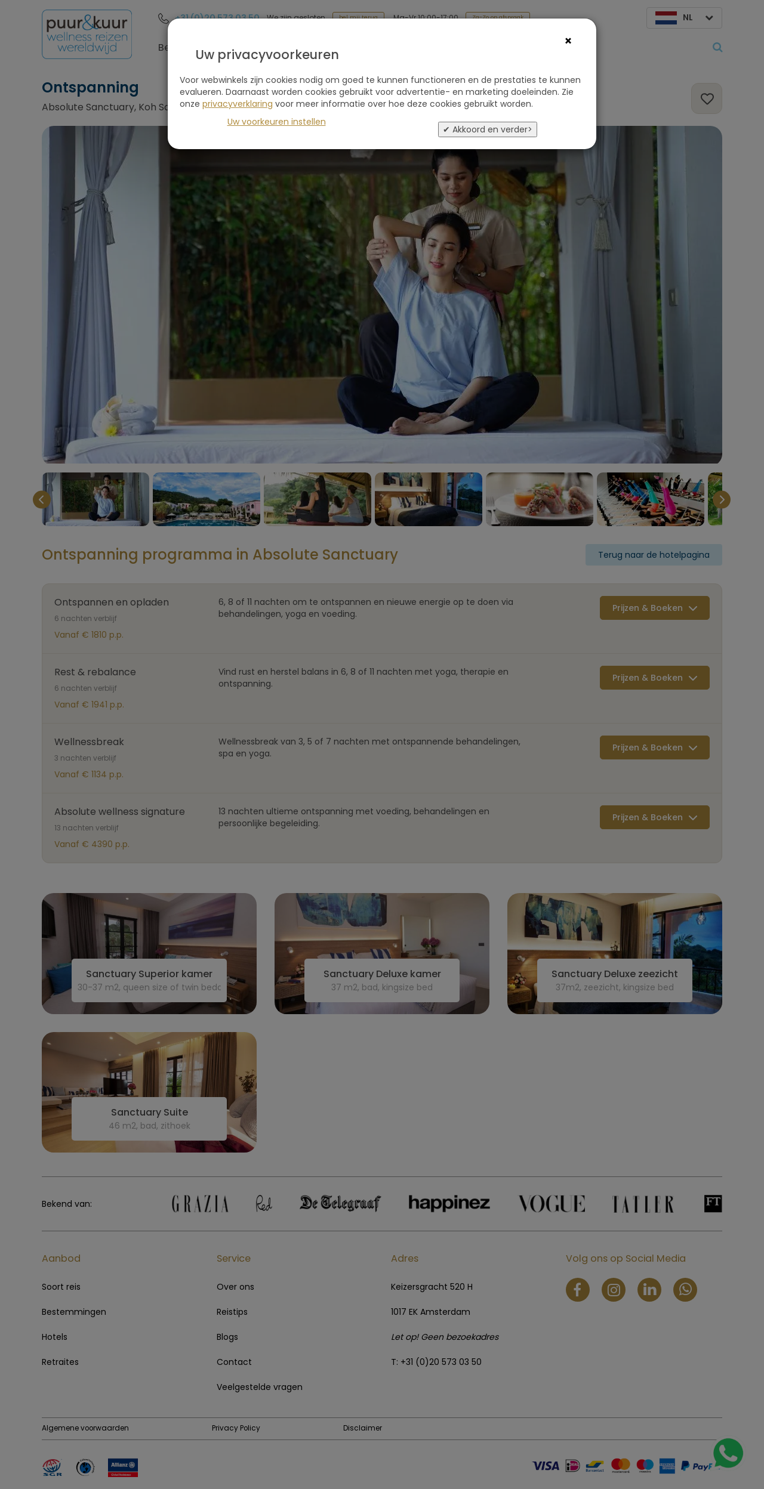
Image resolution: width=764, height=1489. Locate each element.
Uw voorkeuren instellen (276, 122)
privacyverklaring (237, 104)
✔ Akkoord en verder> (487, 129)
